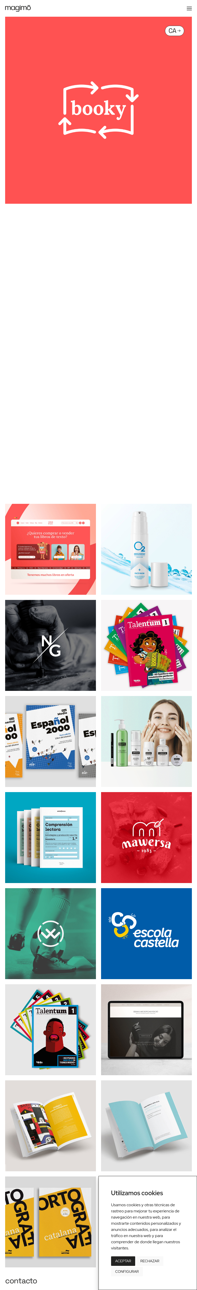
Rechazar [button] (149, 1261)
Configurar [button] (127, 1271)
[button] (189, 8)
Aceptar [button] (123, 1261)
